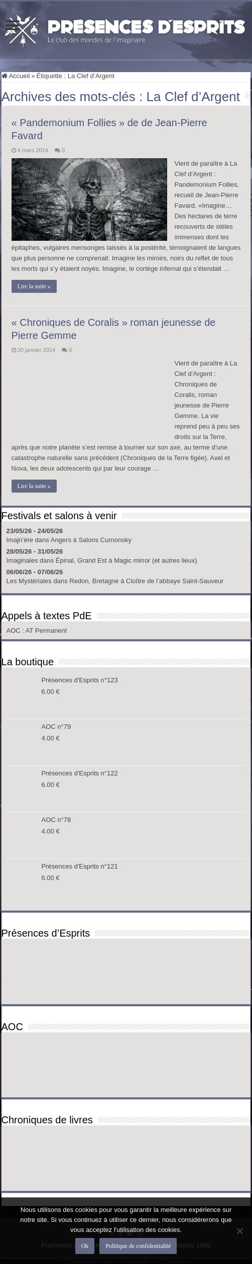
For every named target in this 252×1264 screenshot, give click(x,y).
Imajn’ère (20, 540)
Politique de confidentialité (138, 1245)
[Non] (239, 1231)
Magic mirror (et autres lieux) (155, 560)
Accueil (16, 76)
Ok (85, 1245)
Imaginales (22, 560)
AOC (15, 630)
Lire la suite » (34, 286)
